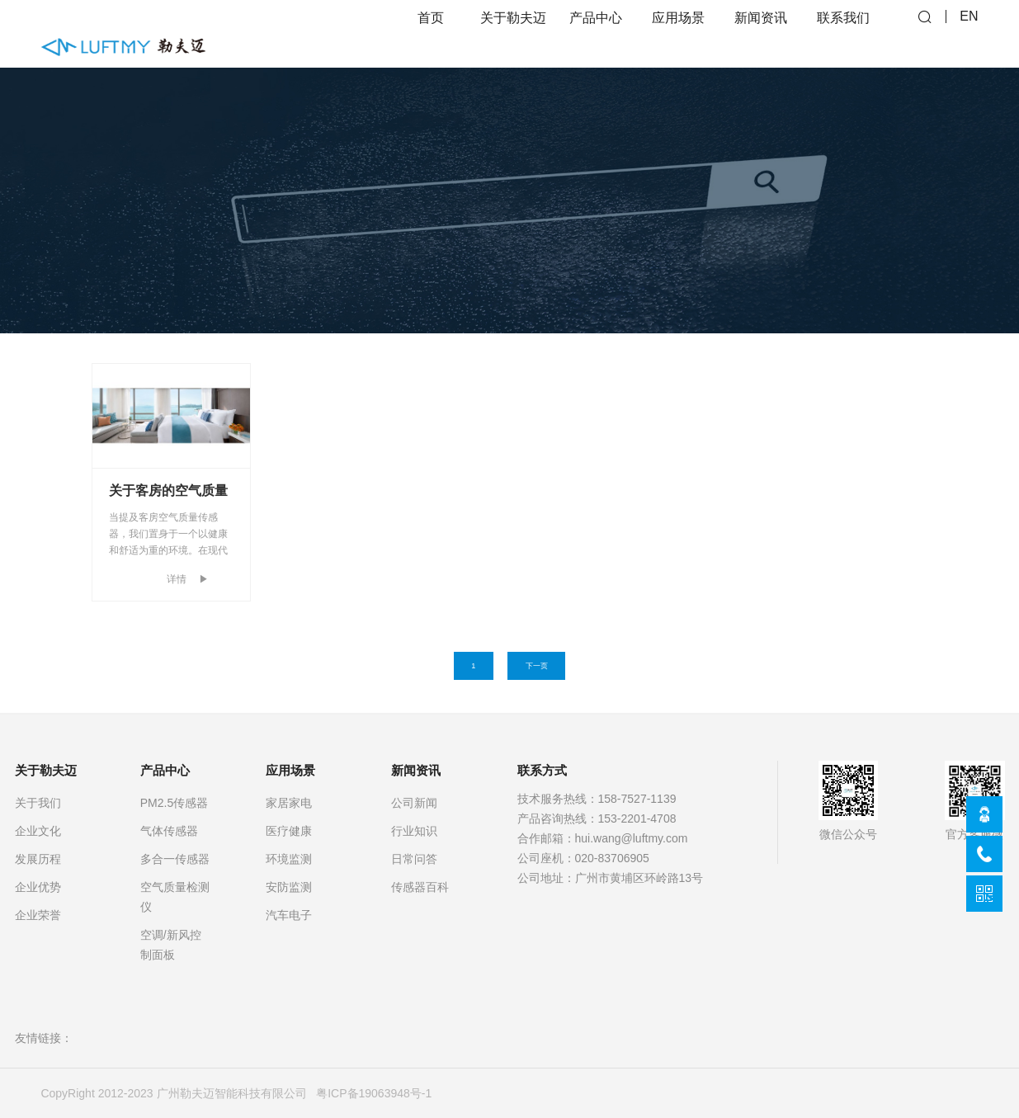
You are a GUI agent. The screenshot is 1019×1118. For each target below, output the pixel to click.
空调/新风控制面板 (170, 944)
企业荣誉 (38, 915)
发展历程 (38, 859)
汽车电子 (289, 915)
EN (969, 33)
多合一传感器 (175, 859)
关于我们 (38, 802)
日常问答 (414, 859)
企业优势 (38, 887)
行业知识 (414, 830)
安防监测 (289, 887)
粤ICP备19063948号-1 (374, 1093)
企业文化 (38, 830)
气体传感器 (169, 830)
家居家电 (289, 802)
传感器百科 (420, 887)
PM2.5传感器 (174, 802)
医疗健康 (289, 830)
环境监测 (289, 859)
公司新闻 (414, 802)
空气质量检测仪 (175, 896)
